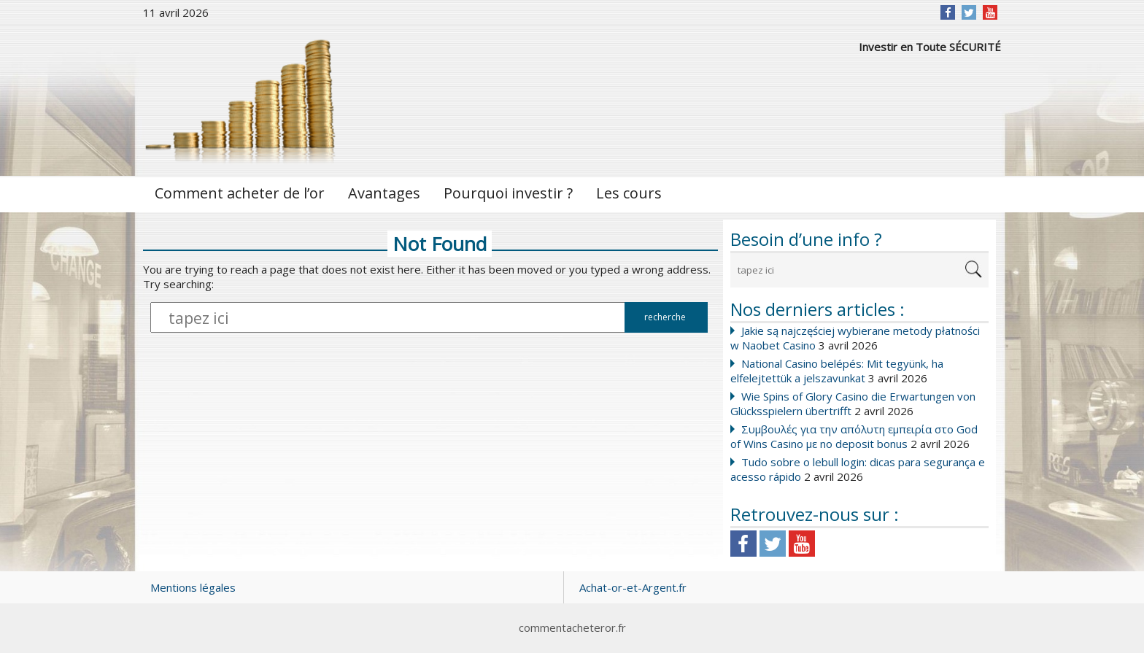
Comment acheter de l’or (240, 193)
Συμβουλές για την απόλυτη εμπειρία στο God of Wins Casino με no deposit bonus (854, 436)
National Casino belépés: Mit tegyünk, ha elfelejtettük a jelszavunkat (836, 370)
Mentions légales (193, 587)
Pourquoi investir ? (508, 193)
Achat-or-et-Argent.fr (633, 587)
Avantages (384, 193)
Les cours (629, 193)
